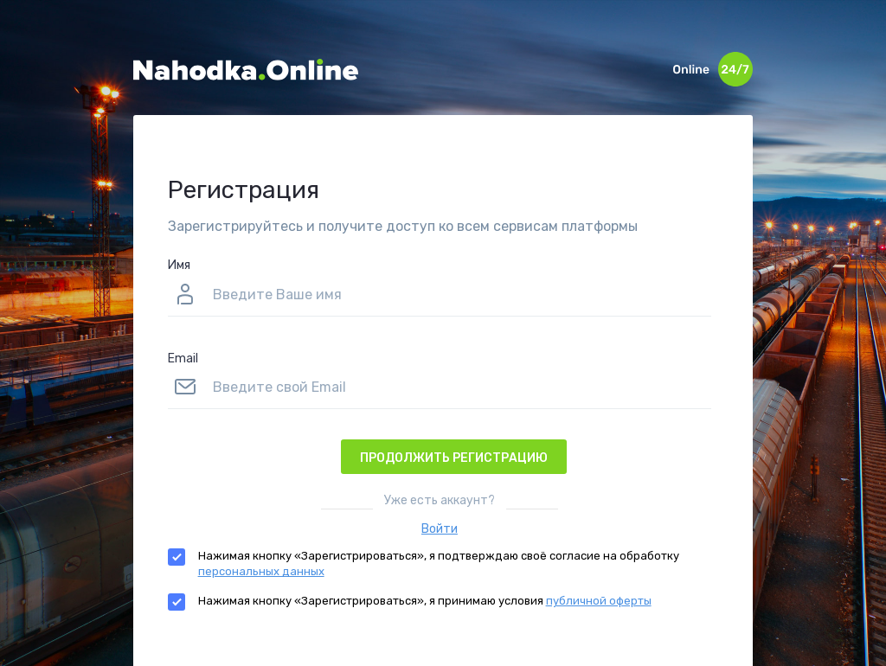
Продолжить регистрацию (454, 458)
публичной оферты (599, 600)
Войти (439, 529)
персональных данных (261, 571)
